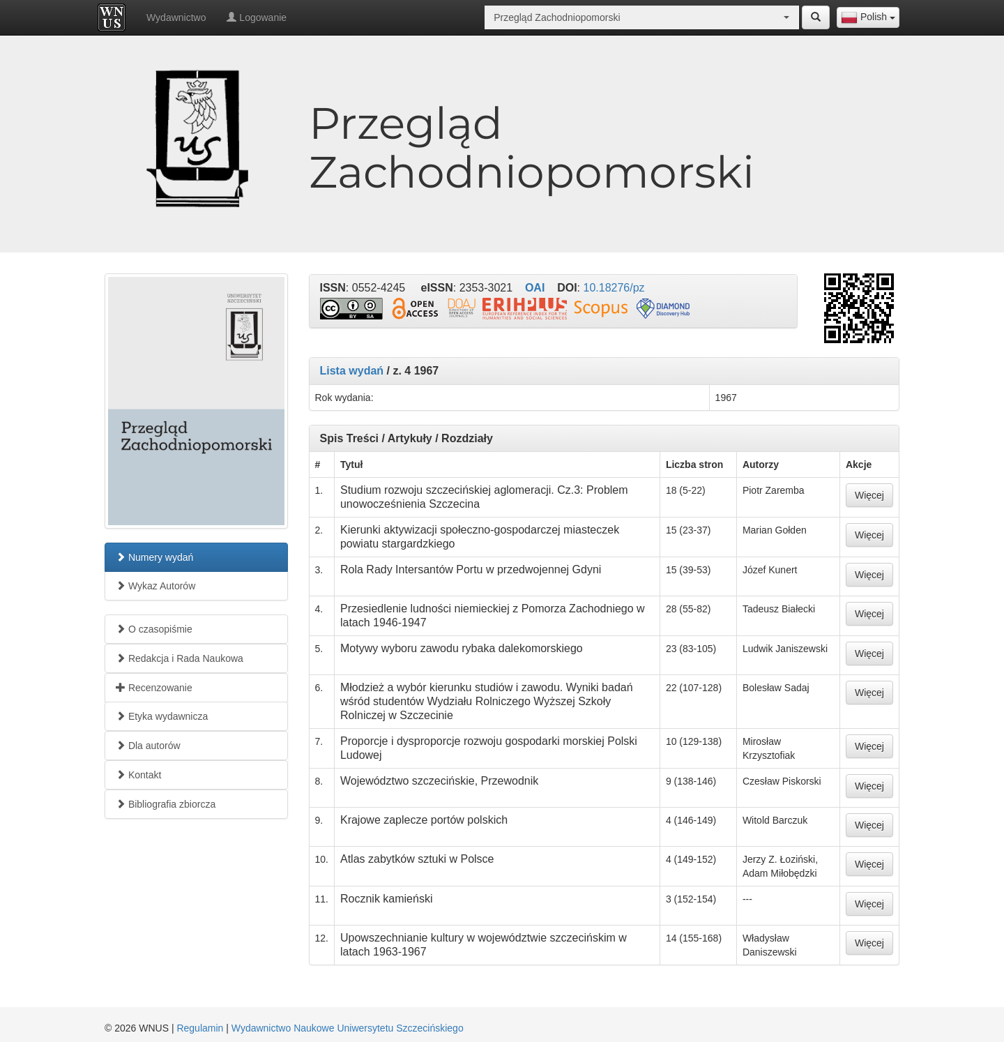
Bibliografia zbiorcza (165, 804)
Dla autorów (148, 745)
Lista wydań (352, 371)
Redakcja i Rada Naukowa (179, 658)
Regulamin (199, 1028)
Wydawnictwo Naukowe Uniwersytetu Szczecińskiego (347, 1028)
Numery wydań (154, 557)
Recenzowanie (154, 687)
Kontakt (138, 774)
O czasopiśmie (154, 629)
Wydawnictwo (176, 17)
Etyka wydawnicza (162, 716)
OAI (535, 288)
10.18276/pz (614, 288)
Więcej (869, 495)
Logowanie (257, 17)
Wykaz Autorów (155, 585)
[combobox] (868, 17)
